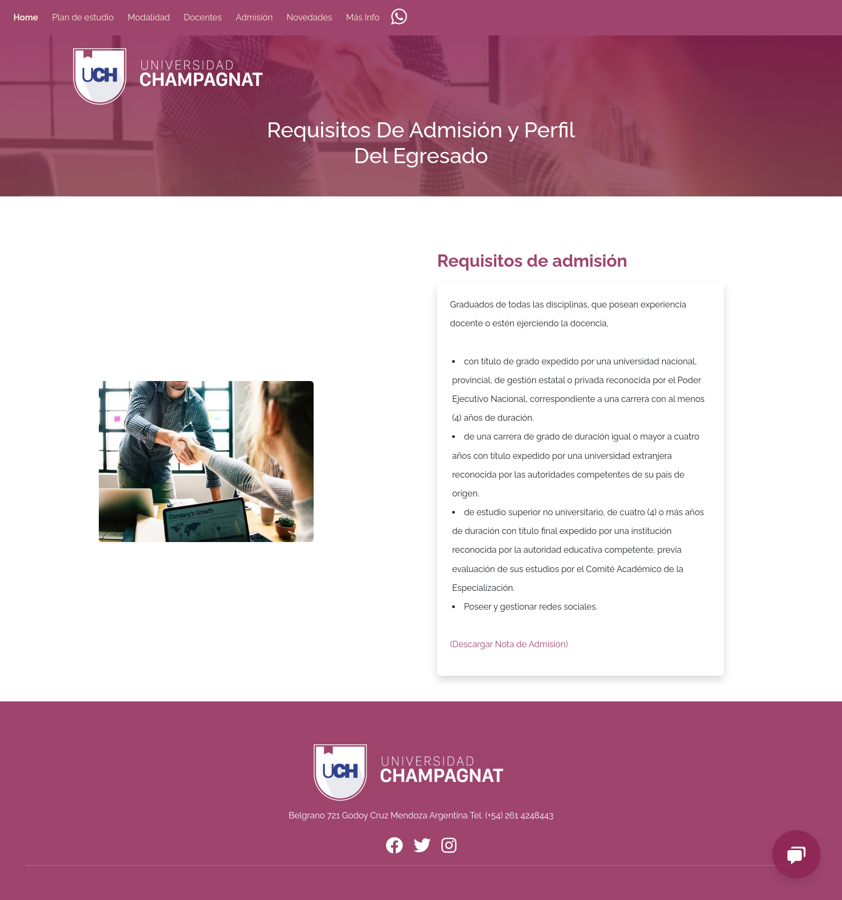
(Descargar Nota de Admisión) (509, 644)
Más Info (363, 17)
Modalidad (149, 17)
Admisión (254, 17)
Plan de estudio (83, 17)
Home (25, 17)
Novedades (309, 17)
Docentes (203, 17)
